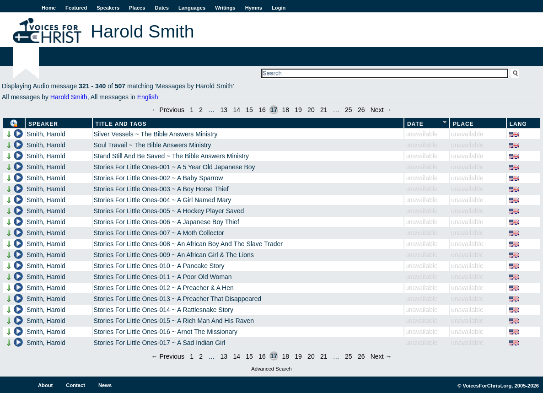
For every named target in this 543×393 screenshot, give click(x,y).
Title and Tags (121, 124)
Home (49, 8)
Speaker (43, 124)
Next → (381, 109)
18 (285, 109)
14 (236, 109)
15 (249, 109)
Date (415, 124)
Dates (162, 8)
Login (278, 8)
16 (262, 109)
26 (361, 109)
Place (463, 124)
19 (298, 109)
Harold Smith (68, 97)
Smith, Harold (46, 134)
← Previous (167, 109)
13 (224, 109)
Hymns (253, 8)
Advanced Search (271, 368)
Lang (518, 124)
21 (324, 109)
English (147, 97)
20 (311, 109)
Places (137, 8)
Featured (76, 8)
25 (348, 109)
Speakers (108, 8)
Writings (225, 8)
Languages (191, 8)
